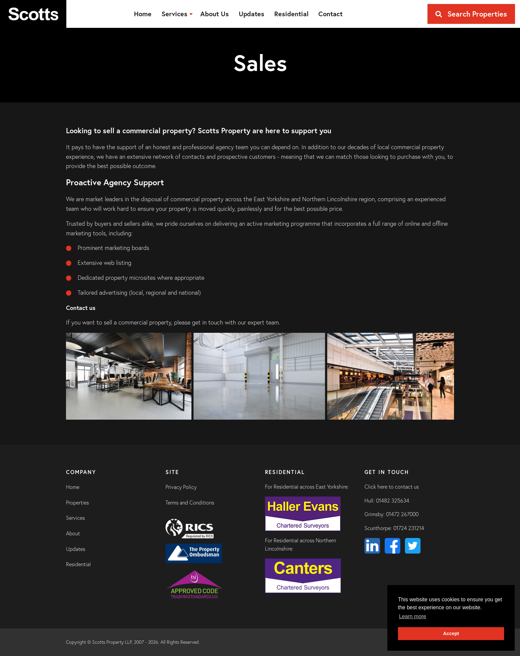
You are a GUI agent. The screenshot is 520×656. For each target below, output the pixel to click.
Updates (75, 549)
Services (75, 517)
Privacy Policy (181, 487)
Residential (78, 564)
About (73, 533)
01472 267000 (402, 514)
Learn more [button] (412, 616)
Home (72, 487)
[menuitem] (143, 14)
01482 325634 (392, 500)
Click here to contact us (391, 486)
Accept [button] (451, 633)
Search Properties (471, 14)
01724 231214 (408, 528)
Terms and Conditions (189, 502)
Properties (77, 502)
